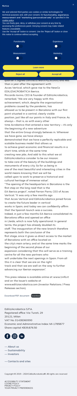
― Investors (12, 354)
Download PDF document (17, 295)
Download (36, 295)
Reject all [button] (20, 74)
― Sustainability (15, 350)
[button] (18, 381)
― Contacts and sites (18, 361)
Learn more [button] (38, 67)
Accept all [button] (56, 74)
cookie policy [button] (8, 20)
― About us (12, 346)
